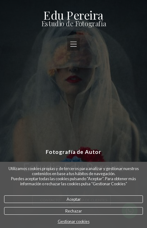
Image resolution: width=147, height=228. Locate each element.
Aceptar (74, 199)
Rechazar (73, 210)
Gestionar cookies (74, 221)
